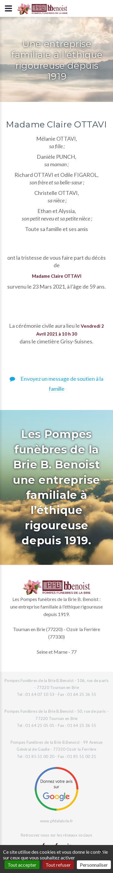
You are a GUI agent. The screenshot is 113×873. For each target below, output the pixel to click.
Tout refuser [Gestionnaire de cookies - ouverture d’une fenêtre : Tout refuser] (58, 865)
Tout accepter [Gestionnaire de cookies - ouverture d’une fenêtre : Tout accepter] (22, 865)
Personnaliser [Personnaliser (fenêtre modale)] (94, 865)
